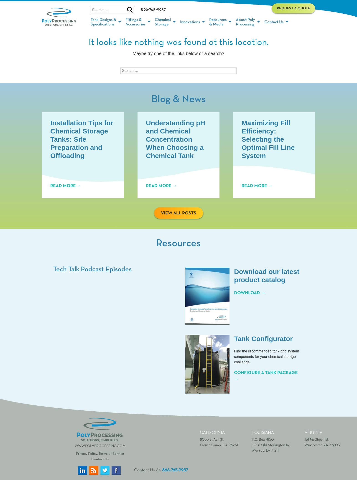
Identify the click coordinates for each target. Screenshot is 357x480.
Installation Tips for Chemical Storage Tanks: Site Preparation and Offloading (81, 139)
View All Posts (178, 213)
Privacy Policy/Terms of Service (100, 453)
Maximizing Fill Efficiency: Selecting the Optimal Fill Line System (268, 139)
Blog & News (178, 99)
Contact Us (100, 459)
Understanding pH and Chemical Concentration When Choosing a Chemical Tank (175, 139)
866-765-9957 (153, 9)
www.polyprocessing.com (100, 432)
